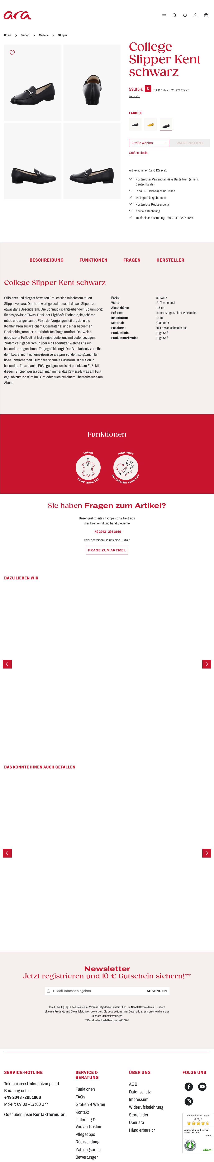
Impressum (138, 1099)
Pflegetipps (85, 1134)
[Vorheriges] (7, 664)
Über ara (136, 1122)
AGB (133, 1084)
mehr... (208, 1135)
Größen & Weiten (90, 1104)
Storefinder (138, 1114)
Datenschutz (140, 1091)
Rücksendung (87, 1141)
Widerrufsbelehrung (146, 1107)
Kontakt (82, 1112)
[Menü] (164, 15)
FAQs (80, 1096)
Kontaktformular (49, 1114)
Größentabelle (138, 153)
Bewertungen (87, 1157)
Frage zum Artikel (107, 550)
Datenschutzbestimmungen (107, 1015)
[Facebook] (189, 1087)
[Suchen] (174, 15)
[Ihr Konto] (195, 15)
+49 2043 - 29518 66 (107, 531)
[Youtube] (202, 1087)
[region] (62, 122)
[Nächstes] (206, 664)
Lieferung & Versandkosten (88, 1123)
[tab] (47, 260)
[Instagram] (189, 1101)
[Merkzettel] (185, 15)
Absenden (157, 991)
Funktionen (85, 1089)
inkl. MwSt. (134, 96)
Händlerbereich (142, 1130)
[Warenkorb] (206, 15)
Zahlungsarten (88, 1149)
